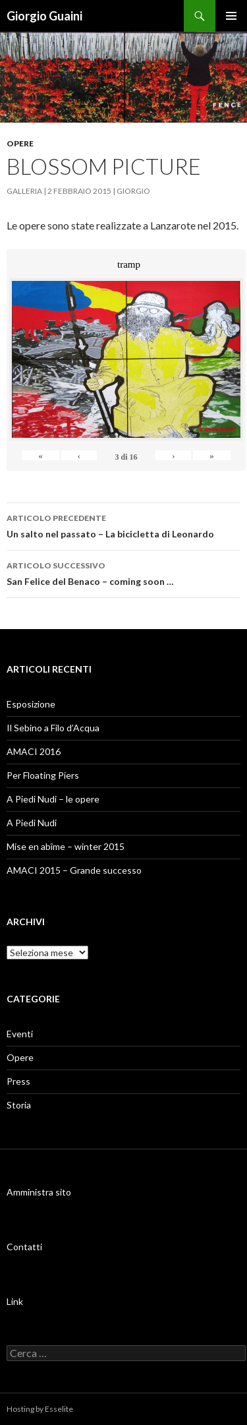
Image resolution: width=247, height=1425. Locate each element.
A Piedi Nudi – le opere (53, 798)
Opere (20, 143)
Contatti (24, 1246)
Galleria (24, 191)
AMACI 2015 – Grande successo (74, 870)
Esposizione (31, 704)
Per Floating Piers (43, 775)
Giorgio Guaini (44, 16)
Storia (19, 1104)
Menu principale (231, 16)
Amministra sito (39, 1192)
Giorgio (133, 191)
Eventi (20, 1033)
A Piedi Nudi (32, 822)
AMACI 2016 (34, 751)
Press (18, 1081)
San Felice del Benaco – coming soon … (123, 572)
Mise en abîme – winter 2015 (65, 846)
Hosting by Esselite (40, 1409)
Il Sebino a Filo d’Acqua (53, 727)
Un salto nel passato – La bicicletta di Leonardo (123, 524)
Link (15, 1301)
